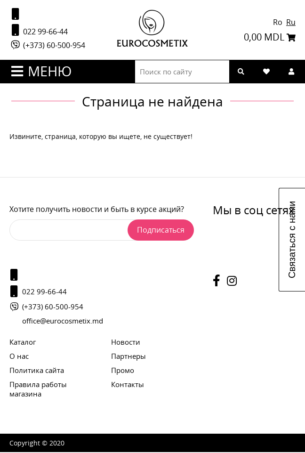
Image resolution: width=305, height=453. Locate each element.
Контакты (127, 385)
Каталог (22, 343)
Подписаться (161, 231)
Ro (278, 22)
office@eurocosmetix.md (62, 321)
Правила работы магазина (38, 389)
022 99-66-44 (38, 30)
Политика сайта (36, 371)
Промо (122, 371)
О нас (19, 357)
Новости (125, 343)
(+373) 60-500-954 (47, 46)
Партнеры (128, 357)
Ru (291, 22)
